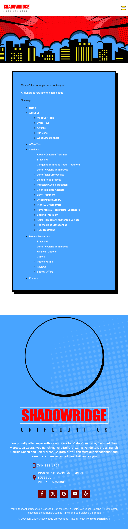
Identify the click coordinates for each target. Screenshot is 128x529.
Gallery (41, 256)
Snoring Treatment (47, 215)
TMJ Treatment (46, 230)
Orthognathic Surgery (49, 199)
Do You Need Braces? (49, 179)
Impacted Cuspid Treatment (52, 184)
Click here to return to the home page (42, 92)
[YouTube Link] (75, 494)
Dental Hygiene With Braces (52, 169)
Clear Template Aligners (50, 189)
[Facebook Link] (42, 494)
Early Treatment (46, 194)
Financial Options (46, 251)
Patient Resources (39, 236)
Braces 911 (43, 159)
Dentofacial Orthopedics (50, 174)
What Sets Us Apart (48, 138)
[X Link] (53, 494)
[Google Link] (64, 494)
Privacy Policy (77, 518)
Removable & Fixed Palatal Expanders (58, 210)
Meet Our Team (46, 117)
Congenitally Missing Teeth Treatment (58, 164)
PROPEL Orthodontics (49, 204)
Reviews (41, 266)
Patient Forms (45, 261)
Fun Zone (42, 133)
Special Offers (45, 271)
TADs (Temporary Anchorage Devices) (58, 220)
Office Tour (43, 123)
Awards (41, 128)
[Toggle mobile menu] (123, 8)
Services (34, 149)
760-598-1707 (46, 465)
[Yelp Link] (86, 494)
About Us (34, 112)
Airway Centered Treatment (52, 154)
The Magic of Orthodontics (52, 225)
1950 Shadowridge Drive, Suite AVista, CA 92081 (59, 478)
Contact (33, 278)
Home (32, 107)
